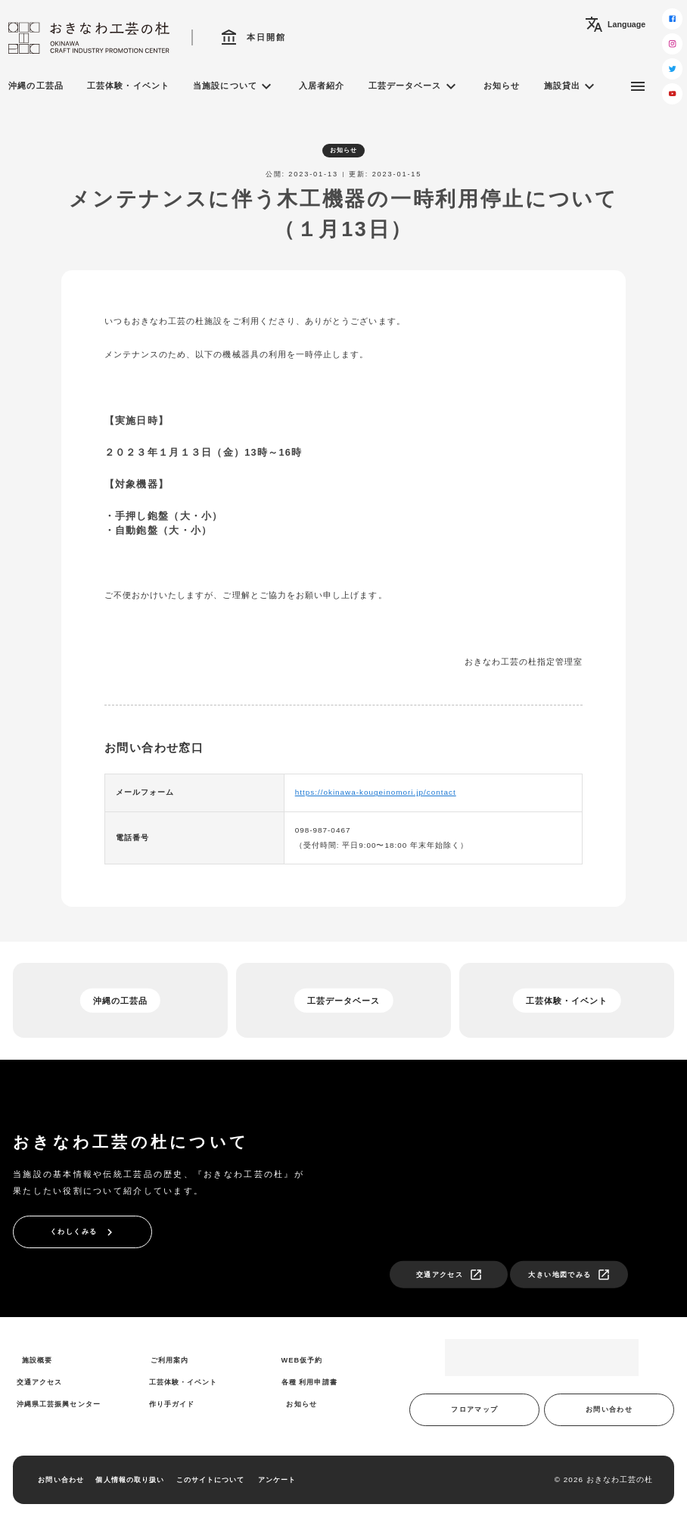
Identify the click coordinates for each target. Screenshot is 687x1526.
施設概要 (37, 1360)
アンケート (277, 1480)
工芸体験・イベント (128, 85)
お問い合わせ (609, 1409)
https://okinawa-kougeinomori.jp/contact (375, 792)
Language (615, 24)
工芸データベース (414, 86)
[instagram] (672, 43)
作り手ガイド (171, 1404)
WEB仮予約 (302, 1360)
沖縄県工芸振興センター (59, 1404)
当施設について (234, 86)
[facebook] (672, 18)
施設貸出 (571, 86)
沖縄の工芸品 (35, 85)
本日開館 (253, 38)
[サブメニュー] (638, 86)
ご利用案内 (169, 1360)
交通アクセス (449, 1275)
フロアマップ (474, 1409)
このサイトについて (210, 1480)
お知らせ (501, 85)
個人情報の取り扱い (129, 1480)
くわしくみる (83, 1232)
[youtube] (672, 93)
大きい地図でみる (569, 1275)
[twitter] (672, 68)
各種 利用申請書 (309, 1382)
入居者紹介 (321, 85)
